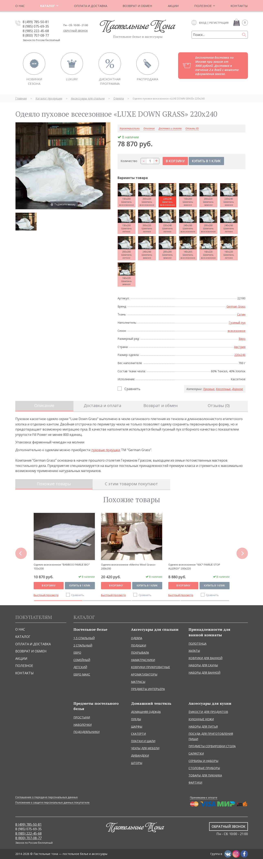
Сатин (241, 314)
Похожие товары (54, 484)
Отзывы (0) (192, 128)
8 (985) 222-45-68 (36, 31)
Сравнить (132, 389)
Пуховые (208, 389)
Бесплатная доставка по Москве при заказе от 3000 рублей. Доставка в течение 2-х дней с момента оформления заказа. (217, 65)
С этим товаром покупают (131, 484)
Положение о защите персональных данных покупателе (52, 802)
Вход (202, 23)
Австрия (239, 347)
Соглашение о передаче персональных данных (46, 797)
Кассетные (223, 389)
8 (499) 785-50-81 (36, 22)
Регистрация (219, 23)
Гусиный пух (237, 322)
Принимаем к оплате (203, 797)
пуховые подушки (105, 450)
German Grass (235, 306)
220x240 (239, 355)
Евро (242, 339)
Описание (44, 405)
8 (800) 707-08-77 (36, 35)
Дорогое (237, 389)
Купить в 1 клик (79, 585)
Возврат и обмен (160, 405)
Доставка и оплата (170, 128)
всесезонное (236, 331)
